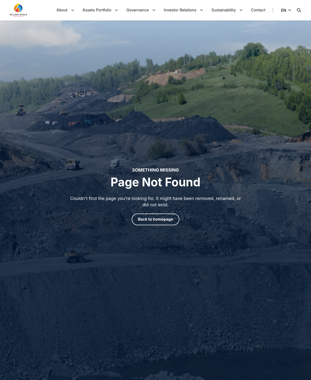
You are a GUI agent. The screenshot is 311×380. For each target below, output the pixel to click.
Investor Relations (180, 10)
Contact (258, 10)
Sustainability (223, 10)
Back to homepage (155, 219)
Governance (137, 10)
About (61, 10)
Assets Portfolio (97, 10)
